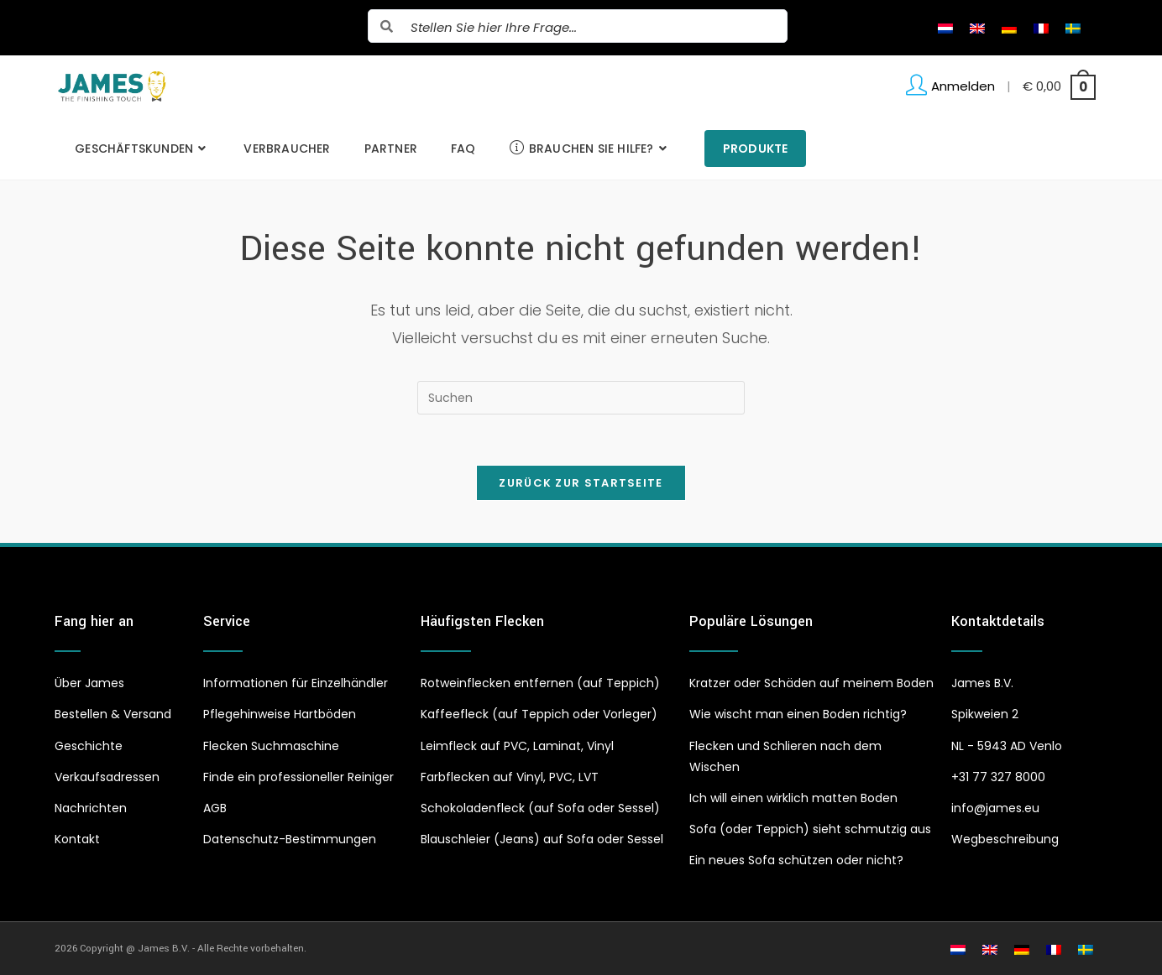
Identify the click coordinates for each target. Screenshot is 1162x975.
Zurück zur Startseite (580, 483)
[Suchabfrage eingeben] (581, 398)
